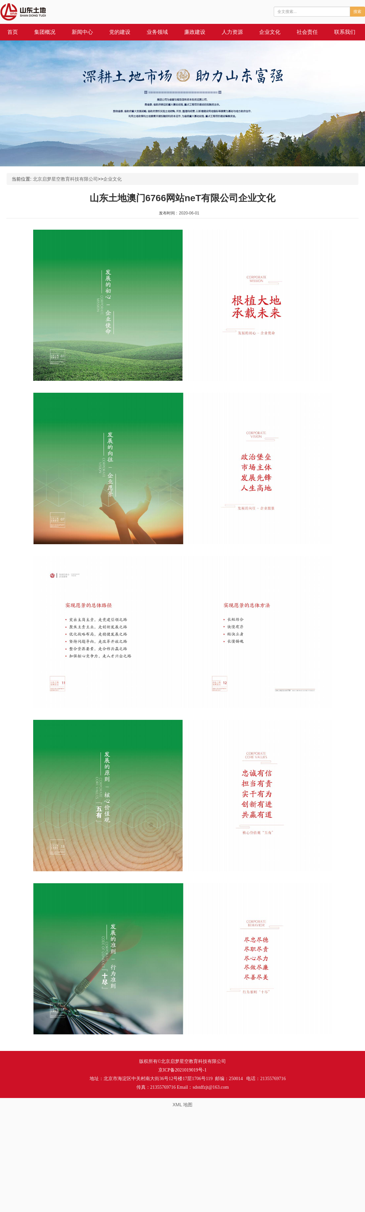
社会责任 (307, 32)
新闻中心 (82, 32)
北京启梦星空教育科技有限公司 (65, 179)
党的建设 (119, 32)
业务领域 (157, 32)
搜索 (357, 11)
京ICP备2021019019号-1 (182, 1070)
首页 (12, 32)
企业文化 (269, 32)
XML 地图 (182, 1104)
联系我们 (344, 32)
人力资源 (232, 32)
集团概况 (44, 32)
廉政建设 (194, 32)
